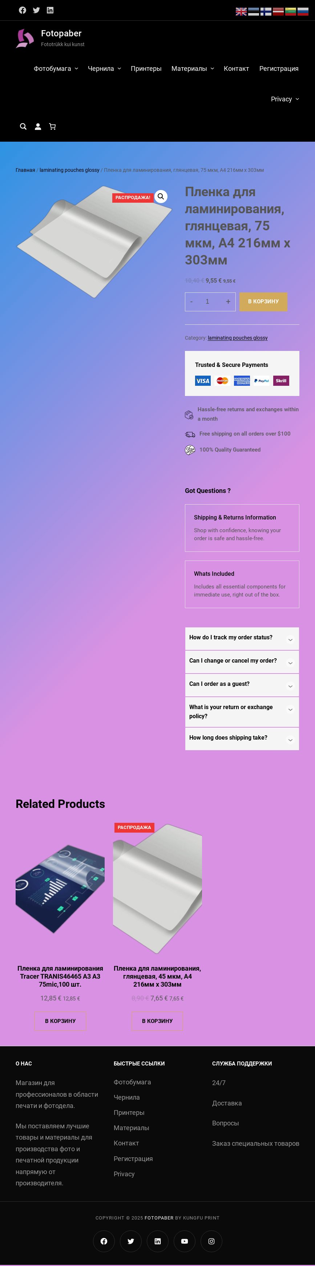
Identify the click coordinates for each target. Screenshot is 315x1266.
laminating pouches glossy (70, 171)
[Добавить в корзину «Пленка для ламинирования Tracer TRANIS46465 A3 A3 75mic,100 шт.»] (60, 1022)
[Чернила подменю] (119, 68)
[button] (160, 197)
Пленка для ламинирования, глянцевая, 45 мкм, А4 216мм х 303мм (157, 977)
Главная (25, 171)
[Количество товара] (210, 303)
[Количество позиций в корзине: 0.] (52, 128)
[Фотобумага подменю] (76, 68)
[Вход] (37, 128)
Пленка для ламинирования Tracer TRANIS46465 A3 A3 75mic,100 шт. (60, 977)
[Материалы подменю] (212, 68)
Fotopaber (61, 33)
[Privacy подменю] (297, 100)
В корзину (263, 303)
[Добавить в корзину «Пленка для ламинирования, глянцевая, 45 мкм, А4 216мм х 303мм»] (157, 1022)
